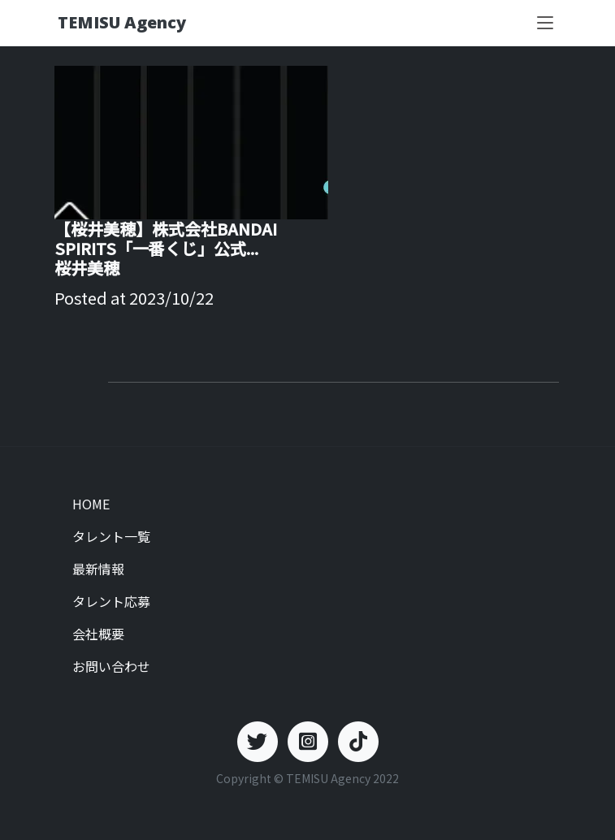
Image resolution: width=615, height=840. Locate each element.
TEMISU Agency (122, 22)
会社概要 (98, 633)
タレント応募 (111, 601)
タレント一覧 (111, 536)
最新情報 (98, 568)
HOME (91, 503)
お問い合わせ (111, 666)
